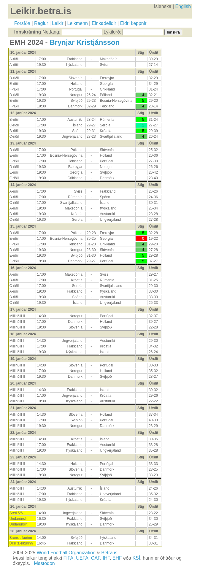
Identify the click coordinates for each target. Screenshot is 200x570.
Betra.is (109, 552)
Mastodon (44, 563)
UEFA (82, 558)
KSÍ (136, 558)
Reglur (41, 23)
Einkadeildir (104, 23)
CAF (95, 558)
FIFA (68, 558)
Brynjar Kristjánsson (85, 42)
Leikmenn (77, 23)
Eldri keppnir (133, 23)
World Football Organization (66, 552)
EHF (117, 558)
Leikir (57, 23)
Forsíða (22, 23)
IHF (106, 558)
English (183, 6)
